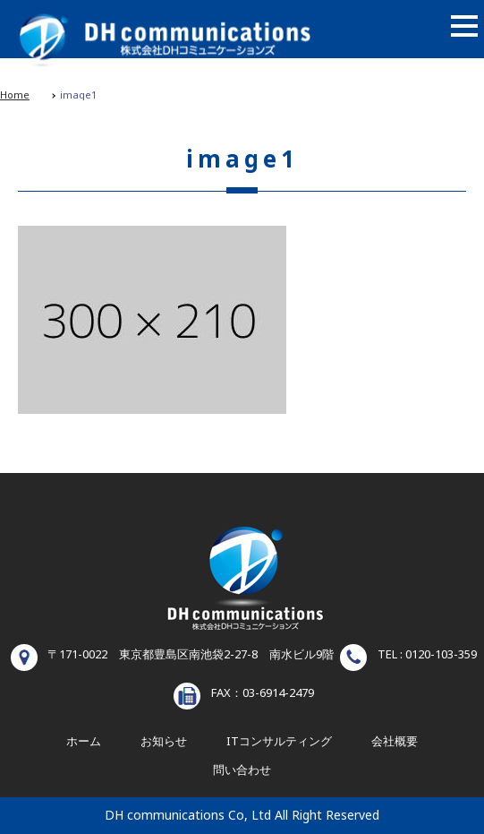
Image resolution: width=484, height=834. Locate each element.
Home (15, 95)
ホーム (83, 742)
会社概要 (394, 742)
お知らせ (163, 742)
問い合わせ (242, 770)
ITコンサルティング (279, 742)
